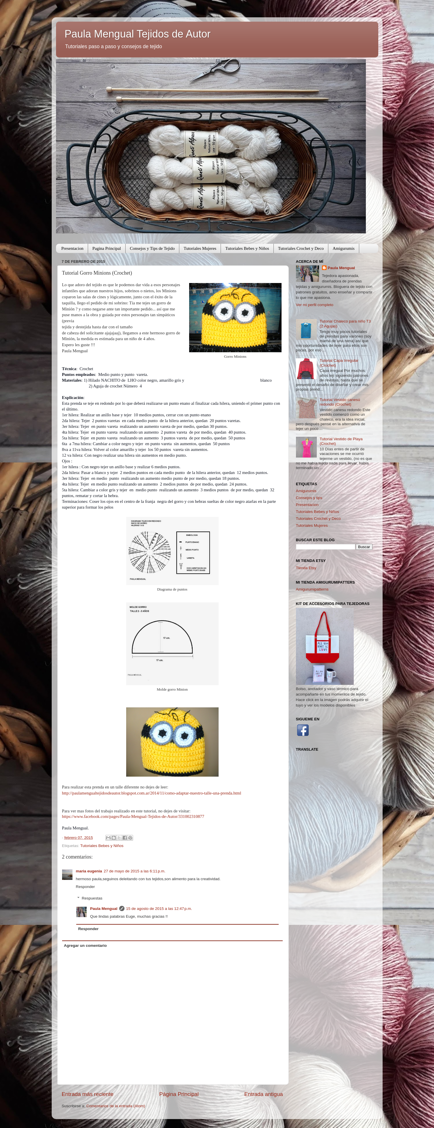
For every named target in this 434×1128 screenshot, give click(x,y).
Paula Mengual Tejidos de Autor (138, 34)
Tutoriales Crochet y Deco (301, 248)
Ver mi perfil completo (315, 305)
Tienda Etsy (306, 568)
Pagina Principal (106, 248)
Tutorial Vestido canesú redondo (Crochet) (340, 402)
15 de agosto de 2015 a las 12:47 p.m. (159, 908)
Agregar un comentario (85, 945)
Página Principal (179, 1094)
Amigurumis (344, 248)
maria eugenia (89, 871)
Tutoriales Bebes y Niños (247, 248)
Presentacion (72, 248)
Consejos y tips (309, 498)
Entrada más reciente (88, 1094)
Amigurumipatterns (312, 589)
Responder (85, 887)
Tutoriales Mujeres (200, 248)
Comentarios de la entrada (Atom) (115, 1106)
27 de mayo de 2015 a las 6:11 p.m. (134, 871)
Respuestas (92, 898)
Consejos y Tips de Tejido (152, 248)
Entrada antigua (263, 1094)
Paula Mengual (104, 908)
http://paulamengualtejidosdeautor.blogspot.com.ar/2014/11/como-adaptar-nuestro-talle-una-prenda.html (151, 793)
